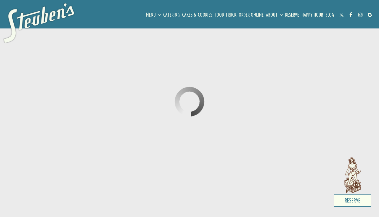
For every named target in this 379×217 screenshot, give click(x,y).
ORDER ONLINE (251, 15)
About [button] (274, 15)
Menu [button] (153, 15)
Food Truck (225, 15)
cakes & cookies (197, 15)
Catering (171, 15)
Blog (329, 15)
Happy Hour (312, 15)
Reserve (292, 15)
